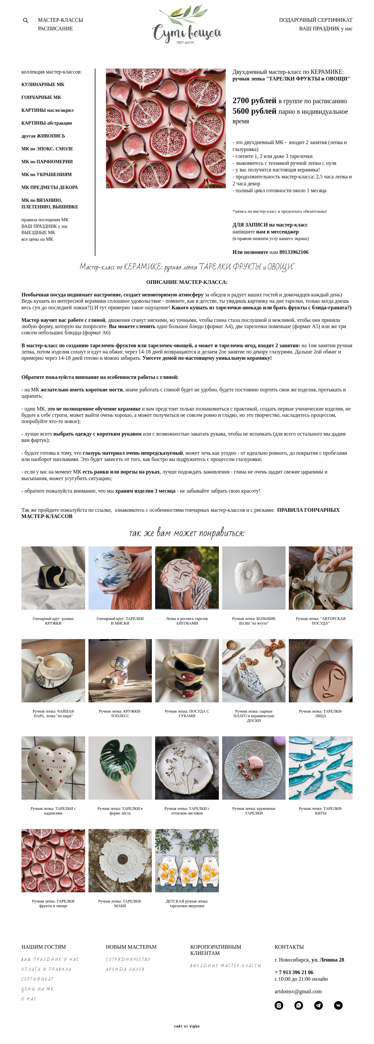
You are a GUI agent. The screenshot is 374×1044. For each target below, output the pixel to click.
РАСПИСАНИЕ (55, 30)
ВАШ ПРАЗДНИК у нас (326, 30)
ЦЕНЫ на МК (37, 989)
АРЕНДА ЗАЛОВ (125, 970)
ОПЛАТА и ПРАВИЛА (46, 970)
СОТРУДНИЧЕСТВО (128, 960)
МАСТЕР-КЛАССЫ (60, 22)
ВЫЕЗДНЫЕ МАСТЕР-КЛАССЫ (226, 966)
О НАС (29, 999)
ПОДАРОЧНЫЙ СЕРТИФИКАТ (316, 22)
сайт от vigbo (187, 1026)
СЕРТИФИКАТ (37, 979)
